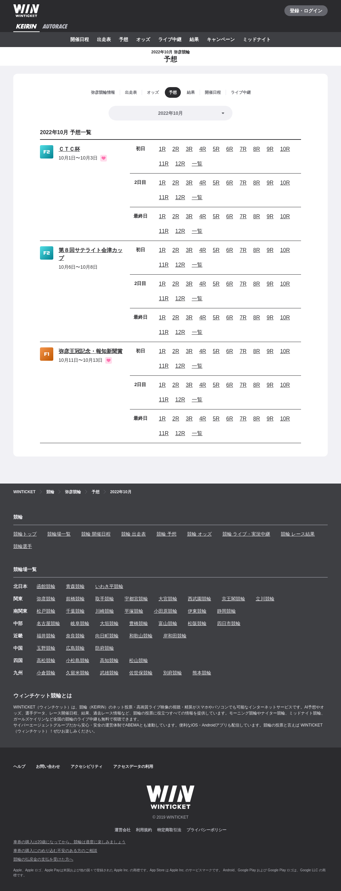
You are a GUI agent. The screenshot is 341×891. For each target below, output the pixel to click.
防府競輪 (104, 648)
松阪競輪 (197, 623)
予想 (123, 39)
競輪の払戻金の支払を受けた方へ (43, 859)
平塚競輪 (134, 611)
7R (243, 149)
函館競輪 (46, 586)
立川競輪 (265, 598)
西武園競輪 (199, 598)
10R (285, 149)
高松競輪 (46, 660)
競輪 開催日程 (96, 534)
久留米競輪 (77, 672)
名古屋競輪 (48, 623)
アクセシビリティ (87, 766)
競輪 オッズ (199, 534)
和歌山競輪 (141, 635)
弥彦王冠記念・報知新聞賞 (91, 351)
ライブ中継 (169, 39)
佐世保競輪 (141, 672)
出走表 (104, 39)
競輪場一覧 (59, 534)
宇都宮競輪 (136, 598)
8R (256, 149)
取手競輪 (104, 598)
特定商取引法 (169, 830)
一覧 (197, 164)
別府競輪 (172, 672)
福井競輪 (46, 635)
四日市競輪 (228, 623)
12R (180, 164)
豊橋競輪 (138, 623)
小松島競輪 (77, 660)
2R (175, 149)
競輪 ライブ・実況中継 (246, 534)
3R (189, 149)
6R (229, 149)
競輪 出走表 (133, 534)
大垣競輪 (109, 623)
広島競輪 (75, 648)
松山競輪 (138, 660)
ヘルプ (19, 766)
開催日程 (79, 39)
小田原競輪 (165, 611)
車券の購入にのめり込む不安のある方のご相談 (55, 850)
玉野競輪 (46, 648)
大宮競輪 (168, 598)
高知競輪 (109, 660)
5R (216, 149)
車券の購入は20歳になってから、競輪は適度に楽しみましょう (69, 842)
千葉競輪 (75, 611)
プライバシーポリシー (206, 830)
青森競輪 (75, 586)
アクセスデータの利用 (133, 766)
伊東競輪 (197, 611)
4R (202, 149)
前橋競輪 (75, 598)
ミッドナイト (257, 39)
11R (164, 164)
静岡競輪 (226, 611)
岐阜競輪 (80, 623)
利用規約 (144, 830)
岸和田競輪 (174, 635)
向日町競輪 (107, 635)
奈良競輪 (75, 635)
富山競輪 (168, 623)
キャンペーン (221, 39)
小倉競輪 (46, 672)
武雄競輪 (109, 672)
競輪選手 (22, 546)
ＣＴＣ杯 (69, 149)
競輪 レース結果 (298, 534)
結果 (194, 39)
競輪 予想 (166, 534)
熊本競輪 (201, 672)
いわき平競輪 (109, 586)
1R (162, 149)
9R (270, 149)
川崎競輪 (104, 611)
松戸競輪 (46, 611)
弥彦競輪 (46, 598)
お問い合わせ (48, 766)
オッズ (143, 39)
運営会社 (123, 830)
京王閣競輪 (233, 598)
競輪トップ (25, 534)
